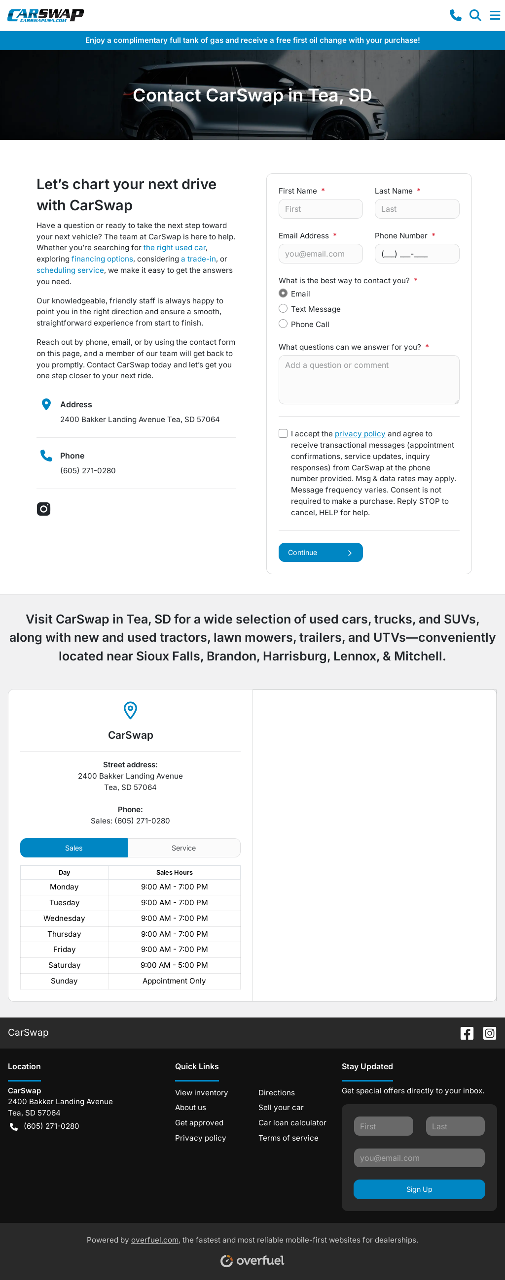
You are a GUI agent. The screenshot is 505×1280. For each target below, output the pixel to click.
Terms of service (288, 1138)
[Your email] (321, 253)
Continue (321, 552)
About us (190, 1107)
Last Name (398, 191)
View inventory (201, 1092)
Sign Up (419, 1189)
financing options (102, 258)
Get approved (199, 1122)
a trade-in (198, 258)
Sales (74, 848)
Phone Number (405, 235)
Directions (276, 1092)
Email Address (308, 235)
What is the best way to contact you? (348, 280)
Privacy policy (200, 1138)
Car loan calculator (292, 1122)
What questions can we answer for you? (354, 347)
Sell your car (281, 1107)
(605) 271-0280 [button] (44, 1126)
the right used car (175, 247)
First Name (302, 191)
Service (184, 848)
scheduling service (70, 270)
